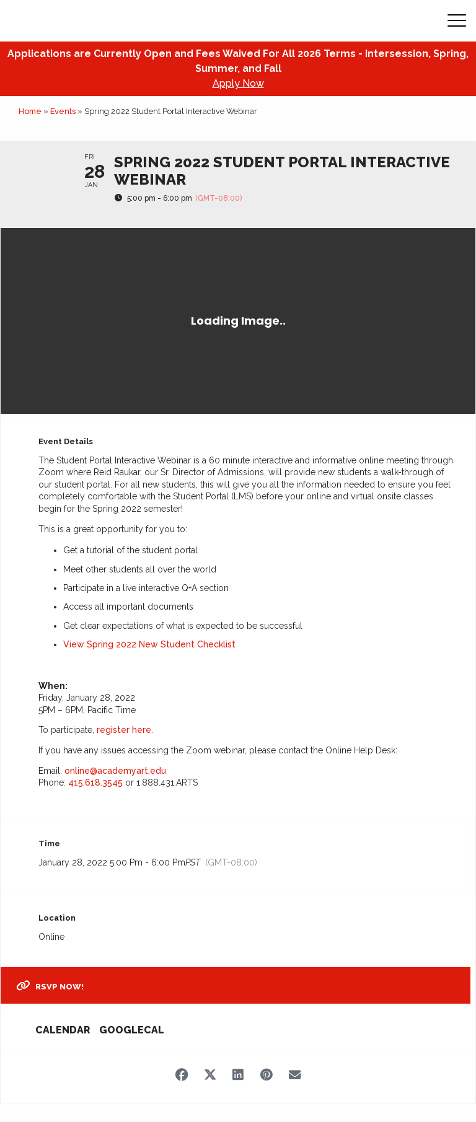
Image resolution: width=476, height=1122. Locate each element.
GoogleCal (131, 1030)
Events (63, 111)
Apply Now (238, 83)
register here (124, 730)
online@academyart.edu (115, 771)
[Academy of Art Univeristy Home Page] (87, 21)
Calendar (62, 1030)
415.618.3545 (95, 782)
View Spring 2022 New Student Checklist (149, 644)
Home (30, 111)
